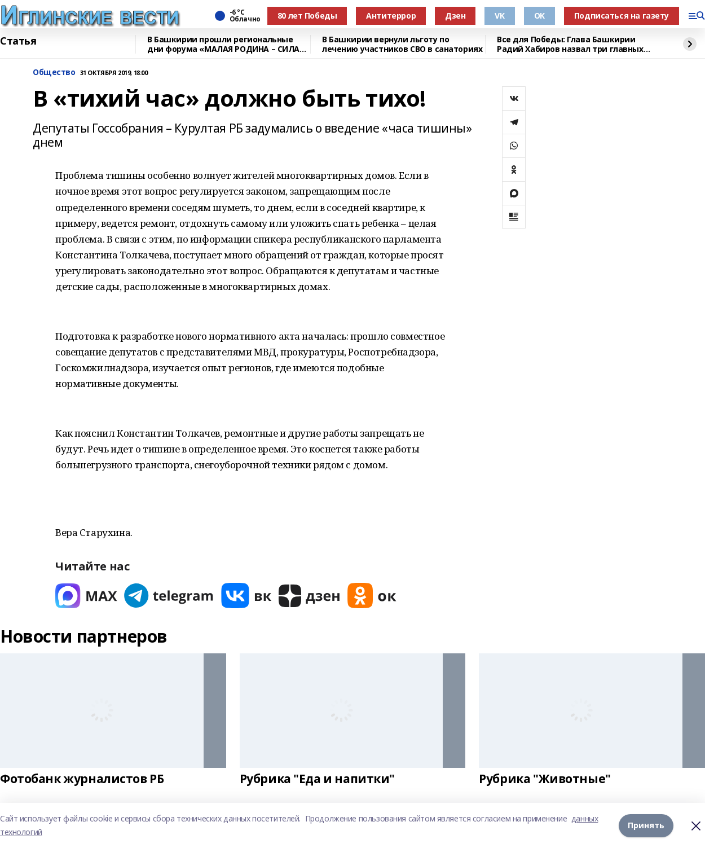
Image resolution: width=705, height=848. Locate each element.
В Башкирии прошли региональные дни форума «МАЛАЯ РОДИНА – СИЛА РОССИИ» (223, 44)
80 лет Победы (307, 15)
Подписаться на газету (621, 15)
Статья (18, 41)
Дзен (455, 15)
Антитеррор (391, 15)
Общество (54, 72)
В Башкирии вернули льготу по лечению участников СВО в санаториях (402, 44)
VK (499, 15)
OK (539, 15)
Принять (646, 825)
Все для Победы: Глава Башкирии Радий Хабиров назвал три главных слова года (570, 44)
